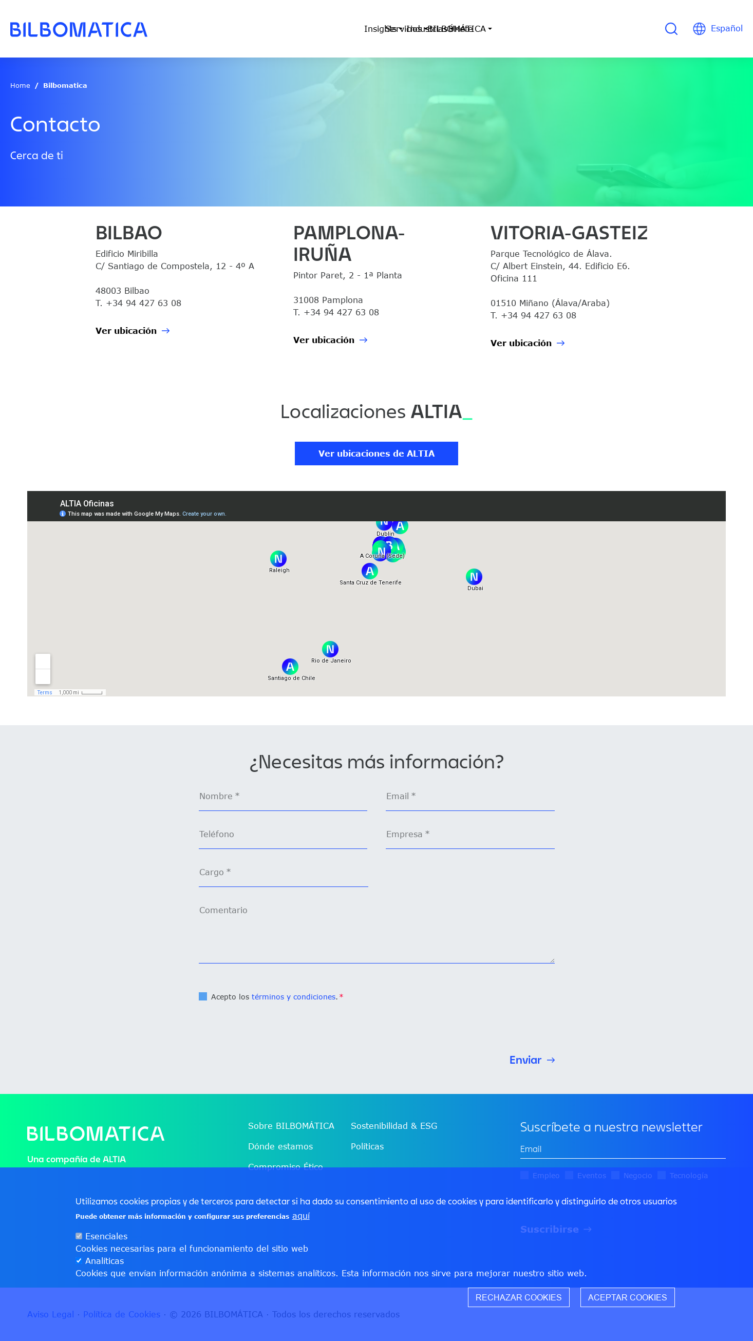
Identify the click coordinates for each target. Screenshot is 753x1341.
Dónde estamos (280, 1146)
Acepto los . (274, 996)
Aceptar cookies (627, 1297)
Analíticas (104, 1261)
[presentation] (277, 1024)
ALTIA (114, 1159)
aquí (301, 1215)
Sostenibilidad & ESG (394, 1125)
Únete (545, 28)
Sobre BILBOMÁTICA (291, 1125)
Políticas (367, 1146)
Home (20, 85)
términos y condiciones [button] (293, 996)
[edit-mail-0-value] (623, 1149)
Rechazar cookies (519, 1297)
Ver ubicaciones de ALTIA (376, 453)
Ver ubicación (126, 330)
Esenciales (106, 1236)
